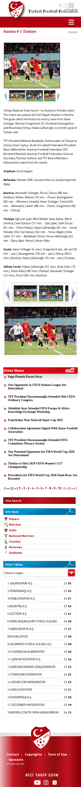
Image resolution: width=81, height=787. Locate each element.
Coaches (15, 541)
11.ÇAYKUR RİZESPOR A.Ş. (24, 659)
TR (66, 5)
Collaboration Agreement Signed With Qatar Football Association (42, 430)
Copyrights (33, 754)
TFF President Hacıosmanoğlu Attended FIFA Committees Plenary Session (37, 441)
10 (59, 488)
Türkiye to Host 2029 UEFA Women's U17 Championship (35, 465)
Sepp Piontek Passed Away (25, 376)
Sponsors (16, 759)
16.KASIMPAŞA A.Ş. (19, 697)
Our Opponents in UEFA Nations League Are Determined (37, 386)
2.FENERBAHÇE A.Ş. (19, 591)
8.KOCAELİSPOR (17, 636)
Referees (15, 547)
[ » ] (66, 488)
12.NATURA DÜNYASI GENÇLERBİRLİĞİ (31, 666)
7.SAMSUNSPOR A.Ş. (20, 628)
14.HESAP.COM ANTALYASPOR (26, 682)
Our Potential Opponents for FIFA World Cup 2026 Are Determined (41, 453)
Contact (12, 754)
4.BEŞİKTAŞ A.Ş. (17, 606)
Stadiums (15, 552)
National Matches (21, 535)
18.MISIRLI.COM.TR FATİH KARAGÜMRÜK (33, 712)
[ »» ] (73, 488)
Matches (15, 524)
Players (14, 518)
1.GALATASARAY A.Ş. (20, 583)
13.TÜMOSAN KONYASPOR (24, 674)
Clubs (12, 530)
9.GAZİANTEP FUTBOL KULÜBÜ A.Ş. (29, 644)
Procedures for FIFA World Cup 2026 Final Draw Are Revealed (42, 477)
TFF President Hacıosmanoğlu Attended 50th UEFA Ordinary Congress (41, 398)
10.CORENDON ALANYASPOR (25, 651)
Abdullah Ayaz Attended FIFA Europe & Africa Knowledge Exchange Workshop (38, 410)
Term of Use (57, 754)
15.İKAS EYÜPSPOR (19, 689)
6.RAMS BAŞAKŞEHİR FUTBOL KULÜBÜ (32, 621)
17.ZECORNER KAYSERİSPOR (25, 704)
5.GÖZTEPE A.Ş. (17, 613)
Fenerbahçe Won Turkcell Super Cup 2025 (35, 420)
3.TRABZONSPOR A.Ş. (21, 598)
